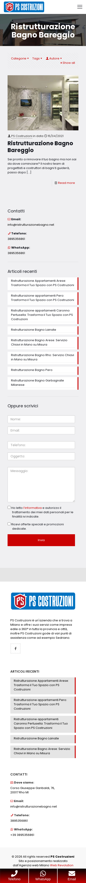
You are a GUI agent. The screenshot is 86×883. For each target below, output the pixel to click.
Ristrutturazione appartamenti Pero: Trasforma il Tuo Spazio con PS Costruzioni (42, 297)
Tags (37, 58)
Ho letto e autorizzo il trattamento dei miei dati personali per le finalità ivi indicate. (40, 512)
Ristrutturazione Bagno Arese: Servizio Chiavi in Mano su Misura (39, 342)
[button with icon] (15, 648)
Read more (66, 183)
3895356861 (16, 239)
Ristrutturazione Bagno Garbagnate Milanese (37, 382)
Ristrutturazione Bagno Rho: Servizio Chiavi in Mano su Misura (42, 357)
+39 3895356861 (22, 835)
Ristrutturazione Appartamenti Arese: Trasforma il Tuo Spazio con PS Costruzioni (42, 283)
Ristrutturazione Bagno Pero (32, 370)
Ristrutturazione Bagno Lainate (33, 329)
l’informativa (32, 508)
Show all (67, 63)
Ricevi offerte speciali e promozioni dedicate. (36, 526)
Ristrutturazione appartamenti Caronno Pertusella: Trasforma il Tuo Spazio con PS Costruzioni (42, 314)
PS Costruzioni (21, 136)
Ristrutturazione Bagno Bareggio (40, 147)
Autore (54, 58)
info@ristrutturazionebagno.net (31, 225)
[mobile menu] (80, 7)
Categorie (20, 58)
